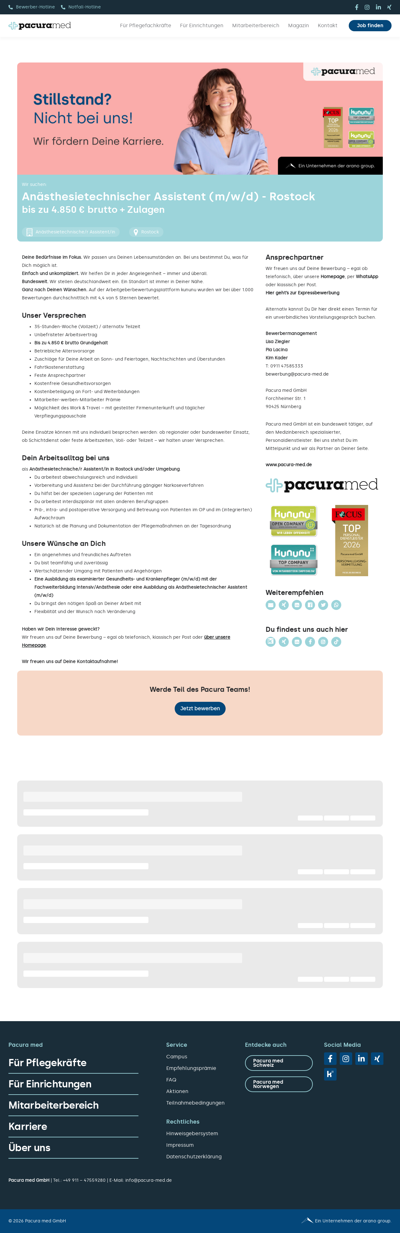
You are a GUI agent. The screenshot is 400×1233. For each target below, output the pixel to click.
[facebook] (356, 7)
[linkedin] (378, 7)
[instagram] (367, 7)
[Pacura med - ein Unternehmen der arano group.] (299, 1221)
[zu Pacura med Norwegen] (278, 1084)
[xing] (389, 7)
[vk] (330, 1074)
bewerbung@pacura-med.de (297, 374)
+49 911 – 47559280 (84, 1180)
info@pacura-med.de (148, 1180)
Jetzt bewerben (200, 708)
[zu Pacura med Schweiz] (278, 1063)
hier (322, 309)
